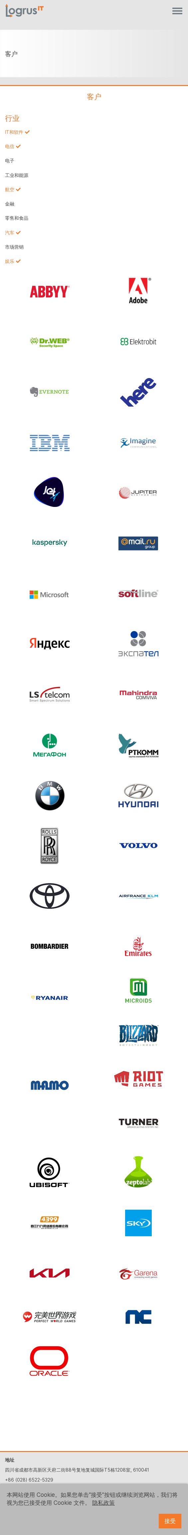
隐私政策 (103, 1502)
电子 (9, 160)
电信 (9, 146)
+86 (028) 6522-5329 (29, 1480)
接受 (170, 1521)
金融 (9, 203)
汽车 (9, 232)
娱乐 (9, 261)
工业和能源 (16, 175)
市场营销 (14, 247)
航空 (9, 189)
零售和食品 (16, 218)
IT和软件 (14, 132)
